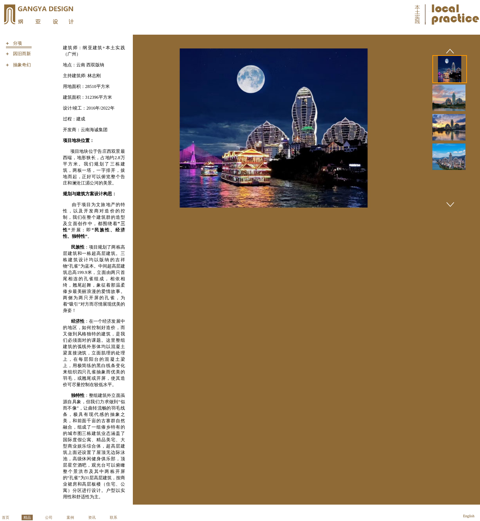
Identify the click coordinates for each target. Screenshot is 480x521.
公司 (48, 517)
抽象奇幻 (22, 64)
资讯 (92, 517)
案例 (70, 517)
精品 (27, 517)
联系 (113, 517)
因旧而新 (22, 53)
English (468, 516)
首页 (5, 517)
